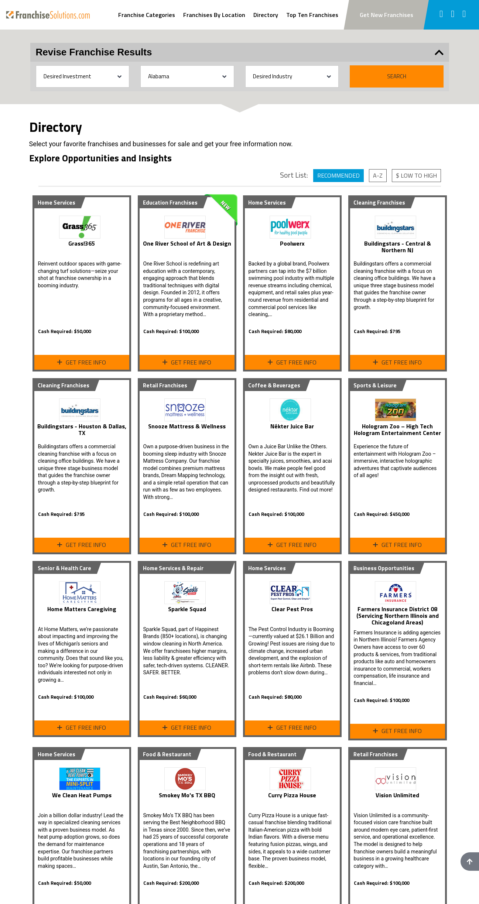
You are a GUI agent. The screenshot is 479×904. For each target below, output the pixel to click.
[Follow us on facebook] (441, 15)
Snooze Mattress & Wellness (187, 426)
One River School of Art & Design (187, 243)
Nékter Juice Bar (292, 426)
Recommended (338, 175)
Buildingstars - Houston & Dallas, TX (81, 429)
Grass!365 (81, 243)
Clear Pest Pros (292, 609)
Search (396, 76)
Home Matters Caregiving (81, 609)
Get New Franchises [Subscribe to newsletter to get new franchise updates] (386, 14)
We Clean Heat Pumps (82, 795)
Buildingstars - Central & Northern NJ (397, 246)
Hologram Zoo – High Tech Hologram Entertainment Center (397, 429)
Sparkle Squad (187, 609)
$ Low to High (416, 175)
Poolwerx (292, 243)
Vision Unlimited (397, 795)
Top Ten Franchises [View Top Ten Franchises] (312, 14)
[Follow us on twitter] (453, 15)
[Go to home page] (48, 14)
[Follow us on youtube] (464, 15)
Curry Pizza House (292, 795)
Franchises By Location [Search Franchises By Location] (214, 14)
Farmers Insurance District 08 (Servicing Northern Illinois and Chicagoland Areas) (397, 616)
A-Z (378, 175)
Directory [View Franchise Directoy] (265, 14)
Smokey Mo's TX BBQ (187, 795)
